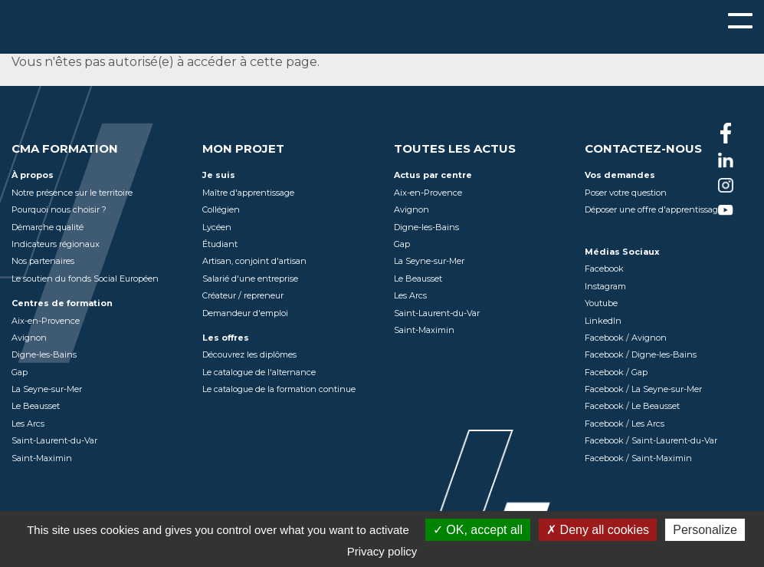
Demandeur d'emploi (245, 313)
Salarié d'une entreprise (250, 278)
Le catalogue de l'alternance (259, 372)
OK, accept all (478, 529)
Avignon (29, 337)
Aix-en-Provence (45, 320)
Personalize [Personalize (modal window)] (705, 529)
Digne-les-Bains (44, 354)
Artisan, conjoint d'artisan (254, 260)
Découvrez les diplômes (249, 354)
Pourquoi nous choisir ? (59, 209)
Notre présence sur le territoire (72, 192)
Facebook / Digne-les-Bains (641, 354)
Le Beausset (35, 406)
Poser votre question (626, 192)
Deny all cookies (597, 529)
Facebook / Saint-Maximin (638, 458)
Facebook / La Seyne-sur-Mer (643, 389)
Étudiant (220, 244)
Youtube (601, 303)
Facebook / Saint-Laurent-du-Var (651, 440)
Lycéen (216, 227)
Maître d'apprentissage (248, 192)
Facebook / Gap (616, 372)
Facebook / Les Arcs (624, 423)
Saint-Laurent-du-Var (54, 440)
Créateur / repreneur (243, 295)
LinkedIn (603, 320)
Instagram (605, 286)
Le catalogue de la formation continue (279, 389)
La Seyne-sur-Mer (46, 389)
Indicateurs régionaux (55, 244)
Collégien (221, 209)
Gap (19, 372)
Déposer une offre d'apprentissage (654, 209)
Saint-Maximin (41, 458)
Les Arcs (27, 423)
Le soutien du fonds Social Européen (85, 278)
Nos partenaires (42, 260)
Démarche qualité (47, 227)
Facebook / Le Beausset (632, 406)
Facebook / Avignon (626, 337)
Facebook (604, 268)
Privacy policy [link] (382, 551)
